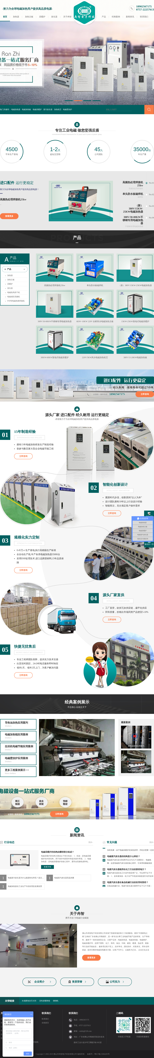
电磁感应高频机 (13, 297)
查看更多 (9, 216)
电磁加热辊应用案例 (20, 736)
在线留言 (45, 1023)
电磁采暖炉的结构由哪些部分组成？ (57, 852)
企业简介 (39, 981)
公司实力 (115, 981)
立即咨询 (145, 394)
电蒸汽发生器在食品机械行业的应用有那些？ (127, 883)
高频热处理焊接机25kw (13, 199)
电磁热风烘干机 (13, 292)
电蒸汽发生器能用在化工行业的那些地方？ (126, 870)
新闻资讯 (130, 17)
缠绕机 (55, 1001)
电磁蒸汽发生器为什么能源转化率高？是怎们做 (26, 878)
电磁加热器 (15, 109)
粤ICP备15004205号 (102, 1054)
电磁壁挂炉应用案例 (20, 760)
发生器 (54, 17)
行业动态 (9, 842)
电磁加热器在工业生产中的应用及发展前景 (25, 886)
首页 (5, 17)
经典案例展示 (77, 705)
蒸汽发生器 (47, 109)
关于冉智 (67, 17)
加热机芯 (57, 109)
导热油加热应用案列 (20, 724)
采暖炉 (42, 17)
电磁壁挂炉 (67, 109)
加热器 (16, 17)
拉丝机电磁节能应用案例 (20, 748)
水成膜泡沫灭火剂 (29, 1001)
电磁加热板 (26, 109)
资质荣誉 (77, 981)
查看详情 (47, 867)
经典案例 (116, 17)
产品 (104, 17)
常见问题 (112, 842)
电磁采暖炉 (37, 109)
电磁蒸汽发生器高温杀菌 (64, 878)
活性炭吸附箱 (44, 1001)
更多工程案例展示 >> (20, 772)
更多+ (90, 842)
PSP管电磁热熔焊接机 (16, 301)
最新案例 (125, 722)
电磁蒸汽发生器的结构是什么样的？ (123, 857)
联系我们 (144, 17)
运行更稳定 (17, 183)
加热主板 (29, 17)
